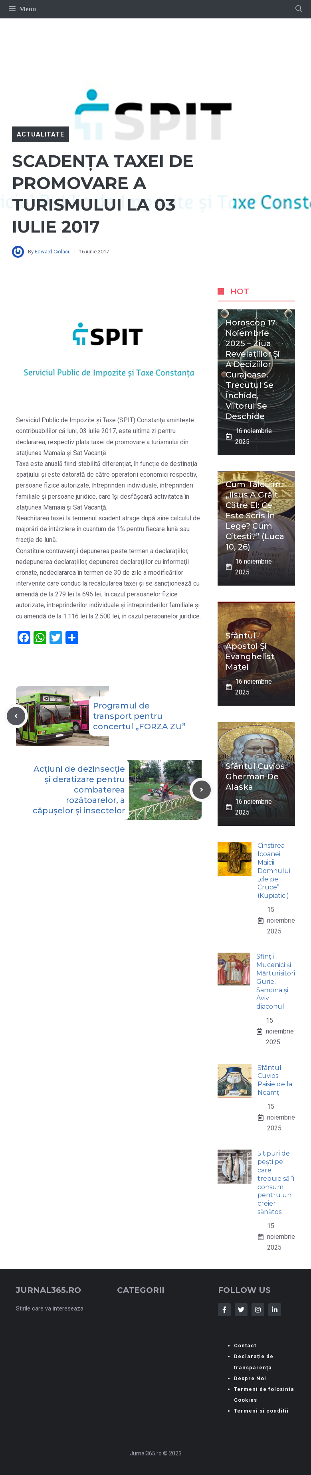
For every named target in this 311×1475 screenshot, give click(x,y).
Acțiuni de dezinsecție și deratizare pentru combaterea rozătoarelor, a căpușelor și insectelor (79, 789)
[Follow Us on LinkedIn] (274, 1309)
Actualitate (40, 134)
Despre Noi (250, 1378)
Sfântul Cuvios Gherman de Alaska (255, 776)
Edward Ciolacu (53, 252)
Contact (245, 1346)
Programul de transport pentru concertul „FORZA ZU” (139, 716)
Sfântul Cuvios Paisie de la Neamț (275, 1080)
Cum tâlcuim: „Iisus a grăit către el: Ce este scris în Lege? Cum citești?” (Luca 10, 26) (255, 516)
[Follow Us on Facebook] (224, 1309)
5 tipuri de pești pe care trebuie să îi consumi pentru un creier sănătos (276, 1183)
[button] (299, 9)
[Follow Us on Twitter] (241, 1309)
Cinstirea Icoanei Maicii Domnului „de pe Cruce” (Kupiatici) (274, 870)
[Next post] (202, 790)
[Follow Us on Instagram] (258, 1309)
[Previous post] (16, 716)
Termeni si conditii (261, 1411)
